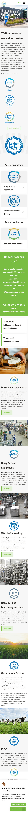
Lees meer (7, 412)
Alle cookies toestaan (16, 809)
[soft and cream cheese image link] (14, 234)
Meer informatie (14, 128)
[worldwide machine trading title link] (14, 212)
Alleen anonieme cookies (18, 804)
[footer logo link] (14, 772)
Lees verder (7, 554)
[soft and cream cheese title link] (14, 244)
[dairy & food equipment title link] (14, 188)
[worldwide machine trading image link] (14, 201)
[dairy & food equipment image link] (14, 177)
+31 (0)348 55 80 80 (13, 780)
